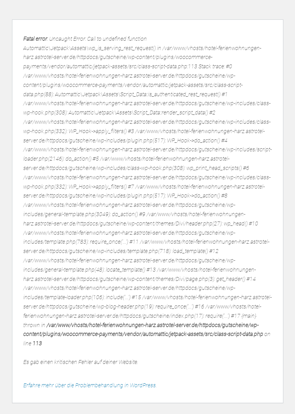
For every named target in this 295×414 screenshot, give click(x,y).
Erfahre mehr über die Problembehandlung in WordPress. (90, 385)
